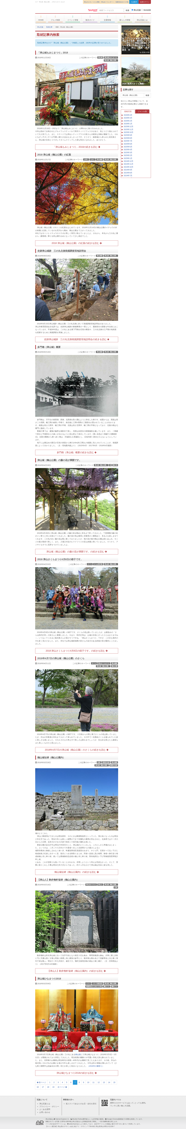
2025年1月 (128, 158)
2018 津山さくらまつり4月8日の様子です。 (60, 559)
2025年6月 (128, 144)
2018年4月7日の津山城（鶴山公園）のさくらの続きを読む (76, 750)
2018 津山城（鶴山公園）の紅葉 (54, 154)
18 (48, 1087)
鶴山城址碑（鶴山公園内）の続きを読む (77, 872)
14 (109, 1082)
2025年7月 (128, 141)
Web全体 (146, 10)
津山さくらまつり (104, 663)
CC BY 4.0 (117, 1124)
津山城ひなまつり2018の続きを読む (77, 1073)
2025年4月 (128, 149)
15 (114, 1082)
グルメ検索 (55, 18)
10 (88, 1082)
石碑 (115, 887)
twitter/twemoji (74, 1124)
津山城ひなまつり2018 (49, 978)
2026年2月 (128, 121)
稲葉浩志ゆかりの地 (122, 2)
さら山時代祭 (98, 564)
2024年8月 (128, 173)
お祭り (86, 159)
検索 (127, 10)
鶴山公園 (114, 666)
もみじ (92, 159)
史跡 (98, 762)
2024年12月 (128, 161)
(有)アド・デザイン (80, 1126)
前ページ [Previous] (41, 1082)
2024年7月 (128, 176)
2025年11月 (128, 129)
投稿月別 (127, 111)
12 (99, 1082)
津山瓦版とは (142, 18)
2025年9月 (128, 135)
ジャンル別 (142, 111)
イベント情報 (73, 18)
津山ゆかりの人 (91, 884)
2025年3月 (128, 152)
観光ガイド (90, 18)
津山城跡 (99, 159)
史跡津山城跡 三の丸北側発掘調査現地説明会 (61, 251)
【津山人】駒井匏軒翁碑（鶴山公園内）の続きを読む (77, 971)
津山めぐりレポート (107, 2)
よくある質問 (44, 1109)
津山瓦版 (53, 10)
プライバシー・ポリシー (49, 1106)
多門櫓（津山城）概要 (49, 347)
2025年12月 (128, 126)
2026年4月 (128, 115)
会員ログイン (144, 2)
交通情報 (107, 18)
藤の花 (115, 465)
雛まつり (107, 986)
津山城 (100, 57)
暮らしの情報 (125, 18)
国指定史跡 (106, 762)
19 (53, 1087)
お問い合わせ (44, 1112)
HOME (41, 18)
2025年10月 (128, 132)
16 (38, 1087)
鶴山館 (78, 1054)
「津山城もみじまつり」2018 (52, 52)
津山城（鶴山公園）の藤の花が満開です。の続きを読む (76, 551)
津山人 (100, 884)
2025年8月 (128, 138)
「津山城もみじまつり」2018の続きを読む (76, 147)
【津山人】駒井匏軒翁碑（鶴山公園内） (58, 879)
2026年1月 (128, 124)
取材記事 (49, 27)
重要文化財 (113, 765)
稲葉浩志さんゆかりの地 (94, 986)
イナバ (88, 983)
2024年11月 (128, 164)
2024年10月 (128, 167)
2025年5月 (128, 147)
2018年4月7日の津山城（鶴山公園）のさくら (60, 658)
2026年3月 (128, 118)
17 (43, 1087)
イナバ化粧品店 (97, 983)
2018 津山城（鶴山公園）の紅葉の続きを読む (77, 243)
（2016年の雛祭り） (95, 1066)
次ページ (62, 1087)
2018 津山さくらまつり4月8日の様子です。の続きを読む (76, 651)
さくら (90, 564)
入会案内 (134, 2)
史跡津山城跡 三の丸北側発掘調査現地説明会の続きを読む (76, 339)
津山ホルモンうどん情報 (91, 2)
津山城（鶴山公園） (111, 60)
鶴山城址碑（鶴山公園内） (51, 757)
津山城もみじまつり (111, 57)
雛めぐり (114, 986)
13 (104, 1082)
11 (93, 1082)
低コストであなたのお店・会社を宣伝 (81, 1104)
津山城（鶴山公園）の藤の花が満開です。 (59, 460)
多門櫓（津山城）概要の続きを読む (76, 452)
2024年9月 (128, 170)
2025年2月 (128, 155)
